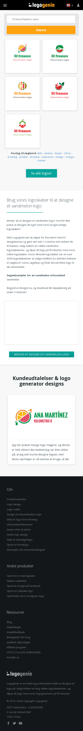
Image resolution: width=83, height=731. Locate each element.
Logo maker (13, 509)
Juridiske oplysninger (18, 642)
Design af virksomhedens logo (24, 514)
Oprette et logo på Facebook (23, 585)
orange (70, 156)
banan (58, 153)
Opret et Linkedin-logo (20, 591)
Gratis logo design (17, 534)
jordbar (23, 156)
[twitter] (15, 724)
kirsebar (35, 156)
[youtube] (20, 724)
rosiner (41, 160)
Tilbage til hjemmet (41, 5)
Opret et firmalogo (18, 544)
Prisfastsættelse (16, 499)
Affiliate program (16, 647)
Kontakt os (13, 657)
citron (67, 153)
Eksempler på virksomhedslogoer (26, 549)
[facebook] (9, 724)
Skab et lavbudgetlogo (20, 539)
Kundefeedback (16, 632)
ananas (48, 153)
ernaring (12, 156)
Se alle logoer (41, 173)
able (39, 153)
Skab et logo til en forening (22, 519)
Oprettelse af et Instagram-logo (25, 596)
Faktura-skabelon (16, 580)
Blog (9, 622)
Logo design (14, 504)
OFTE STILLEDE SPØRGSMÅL (24, 652)
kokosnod (47, 156)
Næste (41, 30)
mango (59, 156)
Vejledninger (14, 627)
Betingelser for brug (18, 637)
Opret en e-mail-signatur (21, 575)
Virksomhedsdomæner (20, 524)
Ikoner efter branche (19, 529)
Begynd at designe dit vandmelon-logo (41, 354)
